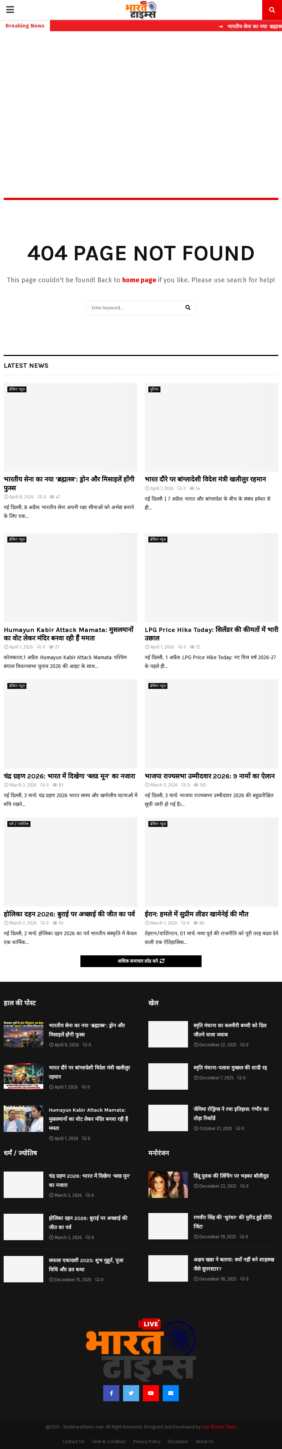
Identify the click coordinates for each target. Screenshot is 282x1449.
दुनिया (154, 389)
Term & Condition (109, 1441)
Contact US (73, 1441)
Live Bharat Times (219, 1427)
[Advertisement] (141, 98)
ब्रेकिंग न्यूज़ (17, 389)
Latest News (26, 366)
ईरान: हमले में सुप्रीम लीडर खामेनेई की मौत (196, 914)
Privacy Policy (146, 1441)
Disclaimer (178, 1441)
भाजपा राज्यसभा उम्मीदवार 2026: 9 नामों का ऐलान (210, 776)
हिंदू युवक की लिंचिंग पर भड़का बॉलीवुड (231, 1176)
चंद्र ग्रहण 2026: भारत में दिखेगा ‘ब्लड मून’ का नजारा (69, 776)
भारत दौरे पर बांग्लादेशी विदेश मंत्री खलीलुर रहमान (205, 479)
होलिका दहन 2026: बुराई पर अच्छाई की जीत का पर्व (69, 914)
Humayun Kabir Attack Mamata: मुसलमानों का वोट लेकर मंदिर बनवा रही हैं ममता (68, 634)
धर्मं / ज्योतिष (19, 824)
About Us (205, 1441)
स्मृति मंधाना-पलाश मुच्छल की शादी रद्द (230, 1068)
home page (139, 280)
